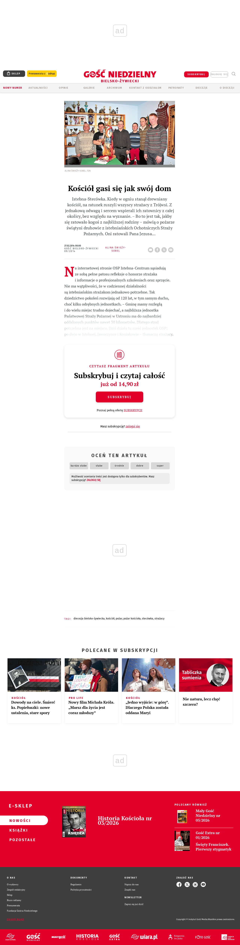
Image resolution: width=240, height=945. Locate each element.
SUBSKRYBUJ (196, 74)
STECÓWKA (147, 618)
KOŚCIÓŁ (110, 618)
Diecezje (202, 87)
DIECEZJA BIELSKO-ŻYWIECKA (89, 618)
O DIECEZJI (227, 87)
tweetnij (164, 249)
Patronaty (176, 87)
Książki (18, 830)
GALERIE (89, 87)
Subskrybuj (119, 397)
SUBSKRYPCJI (133, 410)
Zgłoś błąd (15, 919)
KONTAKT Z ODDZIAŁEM (145, 87)
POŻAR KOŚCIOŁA (132, 618)
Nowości (18, 820)
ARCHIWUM (114, 87)
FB (158, 249)
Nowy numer (12, 87)
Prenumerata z (42, 74)
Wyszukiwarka (233, 73)
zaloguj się (219, 74)
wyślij (171, 249)
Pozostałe (18, 840)
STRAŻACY (159, 618)
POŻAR (119, 618)
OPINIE (63, 87)
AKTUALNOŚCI (38, 87)
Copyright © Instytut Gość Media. (192, 919)
